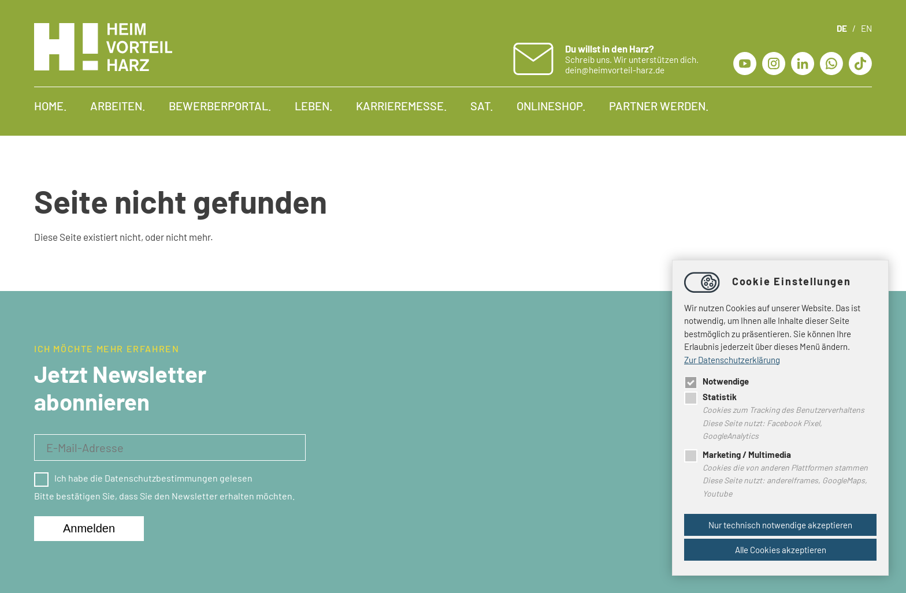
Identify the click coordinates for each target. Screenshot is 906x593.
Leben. (314, 106)
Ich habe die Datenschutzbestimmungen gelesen (143, 477)
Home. (50, 106)
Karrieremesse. (401, 106)
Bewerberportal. (220, 106)
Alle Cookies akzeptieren (780, 549)
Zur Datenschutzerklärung (732, 360)
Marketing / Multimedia (737, 454)
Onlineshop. (551, 106)
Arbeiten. (118, 106)
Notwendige (716, 381)
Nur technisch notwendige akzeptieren (780, 525)
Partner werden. (659, 106)
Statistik (710, 396)
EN (866, 28)
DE (842, 28)
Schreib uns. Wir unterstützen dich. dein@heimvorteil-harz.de (632, 59)
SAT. (481, 106)
